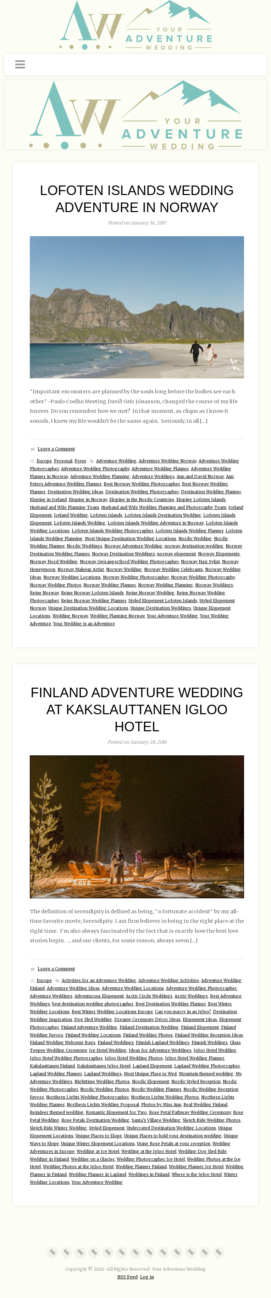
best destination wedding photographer (92, 1004)
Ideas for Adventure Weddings (160, 1050)
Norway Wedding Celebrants (173, 569)
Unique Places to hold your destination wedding (173, 1135)
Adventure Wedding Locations (133, 988)
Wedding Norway (70, 616)
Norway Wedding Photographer (136, 577)
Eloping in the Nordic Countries (141, 499)
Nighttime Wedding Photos (102, 1081)
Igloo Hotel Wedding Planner (194, 1058)
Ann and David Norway (200, 476)
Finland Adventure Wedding (89, 1027)
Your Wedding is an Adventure (84, 623)
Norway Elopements (219, 553)
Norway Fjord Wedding (54, 561)
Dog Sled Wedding (93, 1019)
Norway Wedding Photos (55, 585)
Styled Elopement (107, 1128)
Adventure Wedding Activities (168, 980)
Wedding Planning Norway (117, 616)
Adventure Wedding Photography (95, 468)
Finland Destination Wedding (149, 1027)
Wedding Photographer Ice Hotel (151, 1159)
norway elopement (176, 553)
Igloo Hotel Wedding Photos (134, 1058)
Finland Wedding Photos (148, 1035)
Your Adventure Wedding (172, 616)
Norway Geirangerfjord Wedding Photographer (129, 561)
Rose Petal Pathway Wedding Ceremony (190, 1112)
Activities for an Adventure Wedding (99, 980)
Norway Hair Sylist (200, 561)
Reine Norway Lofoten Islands (92, 592)
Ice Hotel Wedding (108, 1050)
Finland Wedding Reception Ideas (209, 1035)
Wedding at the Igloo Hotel (148, 1151)
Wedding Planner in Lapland (97, 1174)
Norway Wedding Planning (165, 585)
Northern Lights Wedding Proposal (103, 1104)
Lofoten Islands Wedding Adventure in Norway (155, 523)
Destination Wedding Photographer (142, 491)
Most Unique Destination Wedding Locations (130, 538)
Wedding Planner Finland (141, 1166)
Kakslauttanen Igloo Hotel (104, 1066)
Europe (44, 461)
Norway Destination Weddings (123, 553)
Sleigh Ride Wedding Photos (211, 1120)
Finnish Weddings (210, 1042)
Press (80, 461)
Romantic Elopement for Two (116, 1112)
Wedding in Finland (49, 1159)
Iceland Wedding (71, 515)
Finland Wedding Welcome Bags (62, 1042)
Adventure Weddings (153, 476)
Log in (147, 1277)
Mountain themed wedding (206, 1073)
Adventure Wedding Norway (168, 461)
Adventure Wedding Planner (160, 468)
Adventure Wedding (116, 461)
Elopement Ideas (200, 1019)
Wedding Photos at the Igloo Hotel (78, 1166)
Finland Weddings (116, 1042)
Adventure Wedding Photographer (201, 988)
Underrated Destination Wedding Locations (171, 1128)
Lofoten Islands (106, 515)
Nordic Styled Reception (196, 1081)
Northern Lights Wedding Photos (165, 1097)
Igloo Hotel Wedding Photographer (66, 1058)
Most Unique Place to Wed (150, 1073)
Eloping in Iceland (48, 499)
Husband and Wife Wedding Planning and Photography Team (163, 507)
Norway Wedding (124, 569)
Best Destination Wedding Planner (171, 1004)
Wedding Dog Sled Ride (202, 1151)
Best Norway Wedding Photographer (142, 484)
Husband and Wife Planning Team (64, 507)
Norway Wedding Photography (203, 577)
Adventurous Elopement (99, 996)
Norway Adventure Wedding (133, 546)
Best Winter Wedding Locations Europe (112, 1011)
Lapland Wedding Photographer (207, 1066)
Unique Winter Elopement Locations (98, 1143)
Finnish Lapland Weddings (162, 1042)
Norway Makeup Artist (80, 569)
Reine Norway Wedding (150, 592)
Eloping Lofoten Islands (201, 499)
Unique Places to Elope (99, 1135)
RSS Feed (127, 1277)
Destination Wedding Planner (211, 491)
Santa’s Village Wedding (156, 1120)
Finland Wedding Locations (93, 1035)
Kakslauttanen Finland (52, 1066)
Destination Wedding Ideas (75, 491)
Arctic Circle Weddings (149, 996)
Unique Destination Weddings (161, 608)
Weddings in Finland (149, 1174)
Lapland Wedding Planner (56, 1073)
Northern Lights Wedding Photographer (87, 1097)
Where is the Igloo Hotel (197, 1174)
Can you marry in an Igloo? (183, 1011)
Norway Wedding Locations (72, 577)
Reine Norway (44, 592)
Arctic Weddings (191, 996)
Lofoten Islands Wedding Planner (189, 530)
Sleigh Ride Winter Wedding (58, 1128)
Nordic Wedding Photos (104, 1089)
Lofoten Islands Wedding (79, 523)
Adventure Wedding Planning (100, 476)
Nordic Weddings (84, 546)
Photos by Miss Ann (161, 1104)
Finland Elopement (200, 1027)
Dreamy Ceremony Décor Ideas (147, 1019)
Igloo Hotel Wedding (215, 1050)
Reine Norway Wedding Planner (93, 600)
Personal (63, 461)
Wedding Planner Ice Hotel (196, 1166)
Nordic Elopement (150, 1081)
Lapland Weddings (103, 1073)
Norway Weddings (214, 585)
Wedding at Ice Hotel (98, 1151)
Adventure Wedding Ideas (73, 988)
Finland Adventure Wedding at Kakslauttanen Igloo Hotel (137, 709)
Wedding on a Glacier (93, 1159)
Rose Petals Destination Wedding (95, 1120)
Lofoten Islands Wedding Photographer (112, 530)
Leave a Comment (56, 448)
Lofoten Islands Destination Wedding (163, 515)
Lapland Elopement (152, 1066)
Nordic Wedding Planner (156, 1089)
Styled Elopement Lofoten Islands (162, 600)
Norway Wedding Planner (109, 585)
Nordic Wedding (195, 538)
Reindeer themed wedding (57, 1112)
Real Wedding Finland (205, 1104)
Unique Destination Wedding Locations (88, 608)
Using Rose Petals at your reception (173, 1143)
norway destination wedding (194, 546)
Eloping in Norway (88, 499)
